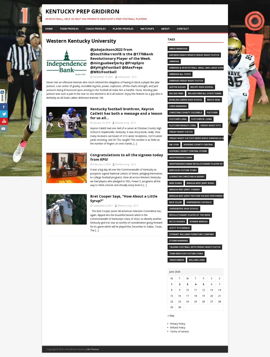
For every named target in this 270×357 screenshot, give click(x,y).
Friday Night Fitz (211, 125)
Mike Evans (175, 183)
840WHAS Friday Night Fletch (186, 80)
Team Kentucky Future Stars (186, 253)
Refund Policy (177, 327)
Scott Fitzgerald (179, 227)
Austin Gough (177, 87)
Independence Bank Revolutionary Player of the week (201, 163)
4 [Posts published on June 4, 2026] (195, 284)
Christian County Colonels (185, 112)
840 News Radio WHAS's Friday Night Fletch (194, 55)
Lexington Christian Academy (186, 176)
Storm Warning (178, 240)
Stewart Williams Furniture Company (191, 234)
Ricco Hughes (177, 221)
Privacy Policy (177, 323)
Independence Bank (180, 157)
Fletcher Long (122, 122)
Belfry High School (201, 87)
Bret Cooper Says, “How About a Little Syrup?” (123, 198)
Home (49, 28)
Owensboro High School (184, 208)
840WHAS (174, 61)
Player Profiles (123, 28)
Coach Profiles (96, 28)
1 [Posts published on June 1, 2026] (171, 284)
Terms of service (179, 331)
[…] (135, 143)
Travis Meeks (176, 259)
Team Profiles (69, 28)
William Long (197, 259)
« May (171, 315)
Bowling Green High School (185, 99)
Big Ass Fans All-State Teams (204, 93)
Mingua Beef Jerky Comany (184, 189)
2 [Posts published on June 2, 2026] (179, 284)
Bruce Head (213, 99)
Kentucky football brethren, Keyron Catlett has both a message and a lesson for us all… (126, 113)
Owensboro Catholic (199, 202)
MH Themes (93, 349)
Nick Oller (175, 202)
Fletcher (212, 112)
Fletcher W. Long (201, 119)
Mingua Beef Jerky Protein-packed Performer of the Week (203, 195)
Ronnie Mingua (198, 221)
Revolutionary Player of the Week (189, 215)
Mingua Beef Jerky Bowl (200, 183)
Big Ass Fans (176, 93)
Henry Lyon (124, 76)
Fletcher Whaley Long (182, 125)
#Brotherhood (178, 48)
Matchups (147, 28)
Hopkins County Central (198, 144)
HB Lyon (174, 144)
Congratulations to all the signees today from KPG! (126, 157)
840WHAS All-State (180, 74)
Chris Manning (178, 106)
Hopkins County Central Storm (188, 151)
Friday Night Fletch (181, 131)
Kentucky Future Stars (182, 170)
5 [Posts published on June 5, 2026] (203, 284)
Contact (183, 28)
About (165, 28)
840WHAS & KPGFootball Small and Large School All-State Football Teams (213, 67)
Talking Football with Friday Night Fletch (194, 247)
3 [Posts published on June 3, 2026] (187, 284)
